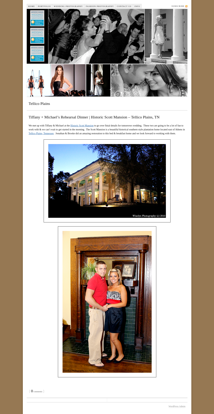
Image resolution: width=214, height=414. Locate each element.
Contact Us (124, 6)
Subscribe (178, 6)
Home (31, 6)
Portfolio (44, 6)
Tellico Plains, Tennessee (41, 133)
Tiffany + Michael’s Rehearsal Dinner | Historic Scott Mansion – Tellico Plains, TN (94, 117)
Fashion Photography (100, 6)
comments (36, 391)
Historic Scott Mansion (82, 125)
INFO (137, 6)
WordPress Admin (177, 406)
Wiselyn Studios (107, 53)
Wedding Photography (68, 6)
